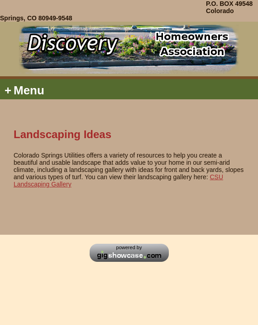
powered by (129, 247)
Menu (24, 91)
